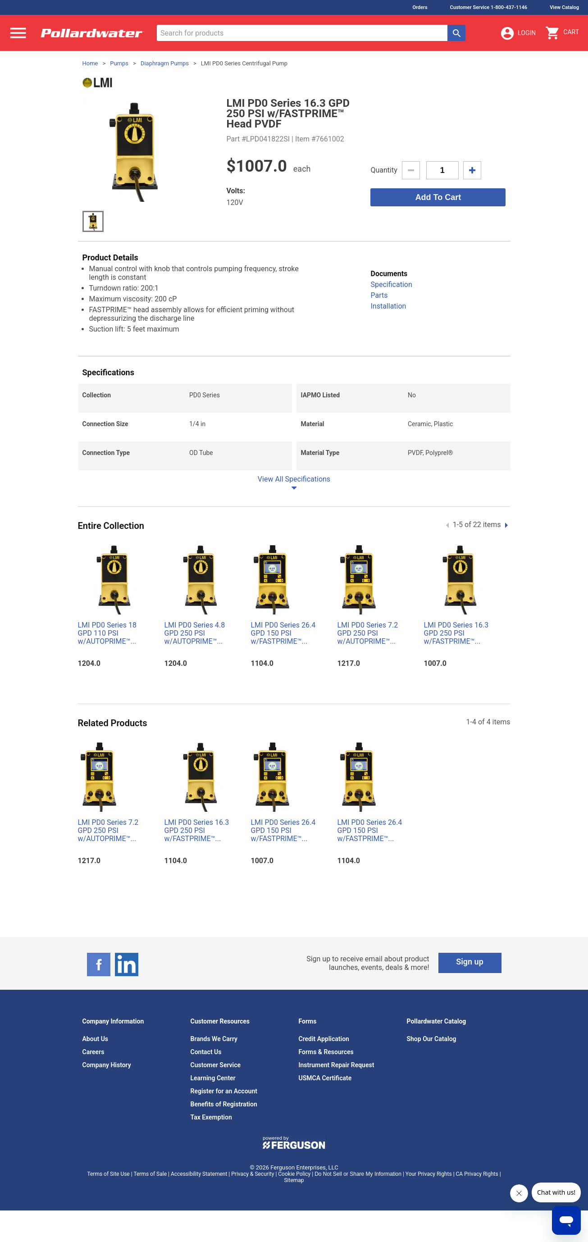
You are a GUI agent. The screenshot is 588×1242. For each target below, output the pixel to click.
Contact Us (206, 1051)
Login (518, 33)
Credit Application (324, 1038)
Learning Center (213, 1078)
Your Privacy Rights (429, 1174)
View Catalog (564, 7)
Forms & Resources (326, 1051)
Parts (378, 295)
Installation (388, 306)
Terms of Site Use (108, 1174)
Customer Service (216, 1065)
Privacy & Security (252, 1174)
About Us (95, 1038)
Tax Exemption (211, 1117)
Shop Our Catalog (431, 1038)
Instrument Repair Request (336, 1065)
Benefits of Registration (224, 1104)
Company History (106, 1065)
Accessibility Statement (199, 1174)
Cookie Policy (294, 1174)
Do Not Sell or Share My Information (358, 1174)
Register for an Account (224, 1091)
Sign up (469, 961)
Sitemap (294, 1180)
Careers (93, 1051)
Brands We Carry (214, 1038)
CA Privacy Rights (477, 1174)
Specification (391, 284)
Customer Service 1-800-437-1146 (489, 7)
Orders (419, 7)
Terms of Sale (150, 1174)
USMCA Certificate (325, 1078)
